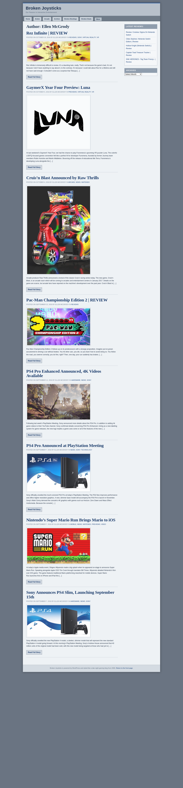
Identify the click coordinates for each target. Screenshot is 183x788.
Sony (79, 37)
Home (28, 19)
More (98, 19)
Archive (57, 19)
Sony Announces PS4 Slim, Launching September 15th (70, 594)
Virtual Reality (89, 37)
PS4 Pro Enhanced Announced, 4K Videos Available (63, 373)
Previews (72, 92)
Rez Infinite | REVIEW (47, 33)
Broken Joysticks (43, 8)
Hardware (75, 380)
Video (103, 524)
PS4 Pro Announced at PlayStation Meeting (65, 445)
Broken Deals (86, 19)
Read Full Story (34, 77)
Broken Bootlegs (70, 19)
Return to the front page (124, 668)
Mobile (73, 524)
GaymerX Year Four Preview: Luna (58, 87)
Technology (86, 450)
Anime (37, 19)
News (78, 182)
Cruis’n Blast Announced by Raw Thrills (62, 177)
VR (98, 37)
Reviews (73, 37)
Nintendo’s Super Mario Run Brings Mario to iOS (70, 520)
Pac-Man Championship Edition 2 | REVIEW (67, 300)
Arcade (47, 19)
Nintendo (85, 182)
